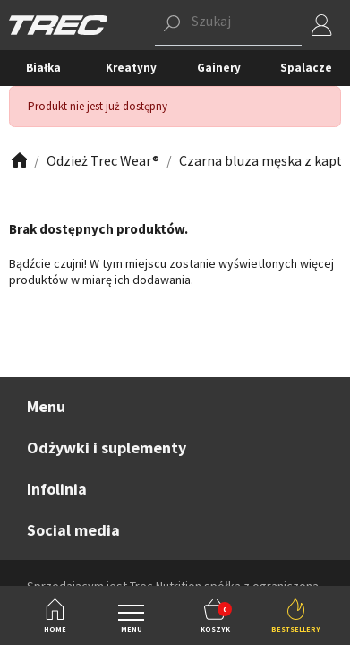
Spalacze (306, 67)
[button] (228, 25)
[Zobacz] (18, 160)
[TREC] (58, 23)
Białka (43, 67)
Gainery (219, 67)
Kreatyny (131, 67)
